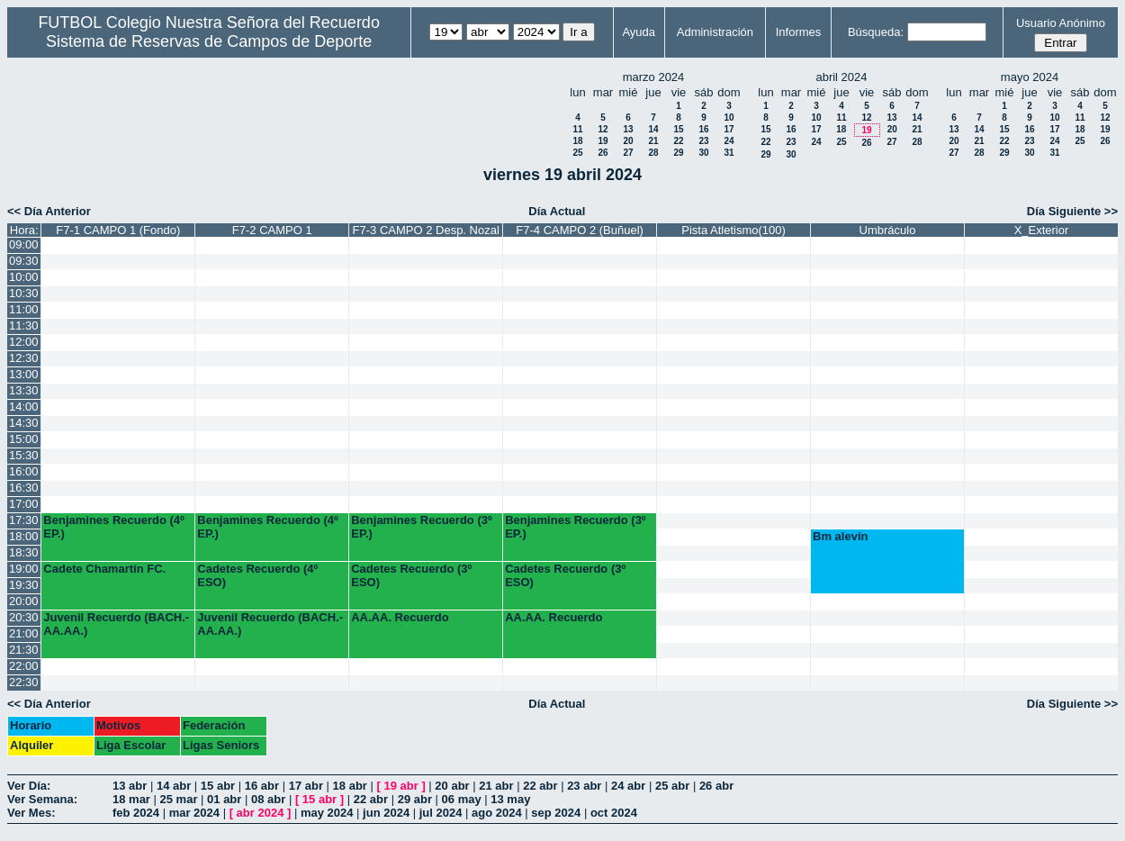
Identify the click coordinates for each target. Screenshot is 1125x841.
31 (729, 153)
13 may (510, 799)
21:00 (24, 633)
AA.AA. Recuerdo (399, 617)
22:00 (24, 666)
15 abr (218, 785)
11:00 (24, 309)
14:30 (24, 423)
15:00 (24, 439)
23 (703, 141)
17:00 (24, 504)
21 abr (496, 785)
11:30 (24, 325)
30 (703, 153)
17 (729, 129)
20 (628, 141)
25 (577, 153)
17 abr (306, 785)
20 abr (452, 785)
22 (678, 141)
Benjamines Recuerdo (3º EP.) (421, 526)
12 (603, 129)
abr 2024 (260, 812)
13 (628, 129)
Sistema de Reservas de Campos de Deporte (209, 41)
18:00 (24, 536)
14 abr (174, 785)
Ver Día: (28, 785)
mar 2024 (194, 812)
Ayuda (638, 32)
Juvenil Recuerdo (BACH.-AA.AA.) (116, 624)
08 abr (268, 799)
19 (603, 141)
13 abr (129, 785)
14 (653, 129)
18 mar (131, 799)
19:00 (24, 568)
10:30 (24, 293)
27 (628, 153)
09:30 (24, 260)
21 (653, 141)
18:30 (24, 552)
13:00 (24, 374)
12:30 (24, 358)
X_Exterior (1041, 230)
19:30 (24, 585)
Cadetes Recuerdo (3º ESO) (411, 575)
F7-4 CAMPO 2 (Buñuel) (580, 230)
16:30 (24, 487)
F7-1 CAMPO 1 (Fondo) (118, 230)
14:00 (24, 406)
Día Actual (556, 211)
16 (703, 129)
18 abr (350, 785)
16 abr (262, 785)
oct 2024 (613, 812)
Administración (715, 32)
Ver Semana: (42, 799)
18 (577, 141)
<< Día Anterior (49, 211)
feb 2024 (135, 812)
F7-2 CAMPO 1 (272, 230)
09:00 (24, 244)
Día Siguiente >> (1072, 211)
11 (577, 129)
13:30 (24, 390)
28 (653, 153)
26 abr (716, 785)
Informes (799, 32)
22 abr (540, 785)
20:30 (24, 617)
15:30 (24, 455)
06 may (462, 799)
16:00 (24, 471)
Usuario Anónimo (1060, 23)
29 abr (415, 799)
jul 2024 (441, 812)
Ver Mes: (31, 812)
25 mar (179, 799)
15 (678, 129)
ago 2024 (497, 812)
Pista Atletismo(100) (733, 230)
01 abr (224, 799)
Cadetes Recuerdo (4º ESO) (257, 575)
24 (729, 141)
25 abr (672, 785)
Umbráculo (888, 230)
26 (603, 153)
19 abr (400, 785)
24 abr (628, 785)
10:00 (24, 277)
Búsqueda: (876, 32)
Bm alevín (840, 536)
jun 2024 (386, 812)
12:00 (24, 341)
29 (678, 153)
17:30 (24, 520)
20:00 (24, 601)
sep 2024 (555, 812)
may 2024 (327, 812)
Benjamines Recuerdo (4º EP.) (113, 526)
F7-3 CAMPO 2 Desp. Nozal (426, 230)
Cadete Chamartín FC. (104, 568)
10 (729, 117)
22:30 (24, 682)
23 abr (584, 785)
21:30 (24, 649)
